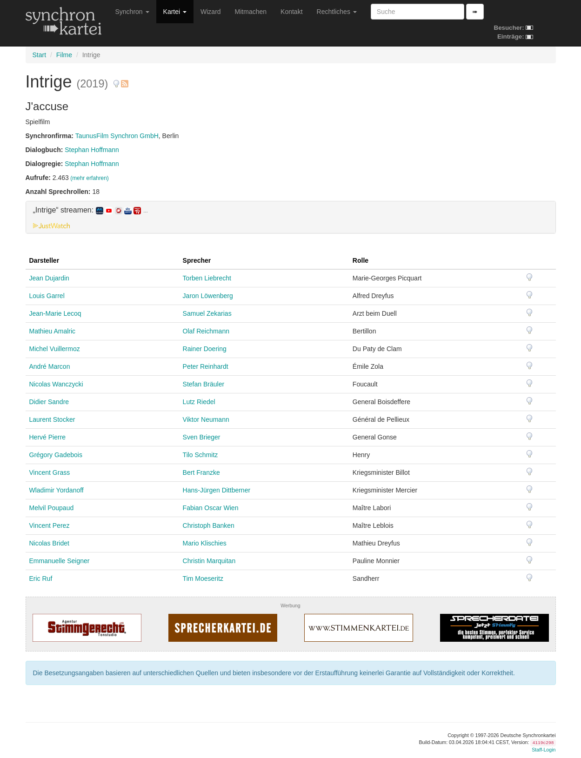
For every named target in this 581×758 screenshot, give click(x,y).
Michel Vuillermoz (54, 348)
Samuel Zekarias (207, 313)
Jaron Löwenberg (208, 295)
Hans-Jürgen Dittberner (217, 490)
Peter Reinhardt (205, 366)
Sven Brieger (201, 437)
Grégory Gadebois (55, 455)
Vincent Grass (49, 472)
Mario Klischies (205, 543)
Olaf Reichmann (206, 331)
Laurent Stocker (52, 419)
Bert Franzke (201, 472)
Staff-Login (543, 749)
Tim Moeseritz (203, 578)
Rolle (360, 260)
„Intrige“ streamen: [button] (90, 210)
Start (40, 55)
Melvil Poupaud (51, 508)
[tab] (290, 217)
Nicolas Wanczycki (56, 384)
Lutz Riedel (199, 402)
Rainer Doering (205, 348)
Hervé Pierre (47, 437)
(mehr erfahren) (89, 178)
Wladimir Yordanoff (56, 490)
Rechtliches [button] (337, 11)
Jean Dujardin (49, 278)
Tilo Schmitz (200, 455)
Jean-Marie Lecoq (55, 313)
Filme (64, 55)
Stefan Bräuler (204, 384)
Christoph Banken (208, 525)
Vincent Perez (49, 525)
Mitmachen (251, 11)
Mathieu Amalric (52, 331)
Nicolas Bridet (49, 543)
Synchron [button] (132, 11)
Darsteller (44, 260)
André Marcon (49, 366)
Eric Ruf (41, 578)
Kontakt (291, 11)
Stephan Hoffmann (92, 149)
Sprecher (197, 260)
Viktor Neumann (206, 419)
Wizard (210, 11)
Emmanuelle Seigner (59, 561)
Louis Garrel (47, 295)
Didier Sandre (49, 402)
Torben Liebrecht (207, 278)
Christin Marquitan (209, 561)
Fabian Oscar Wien (211, 508)
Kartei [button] (175, 11)
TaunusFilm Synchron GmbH (117, 136)
